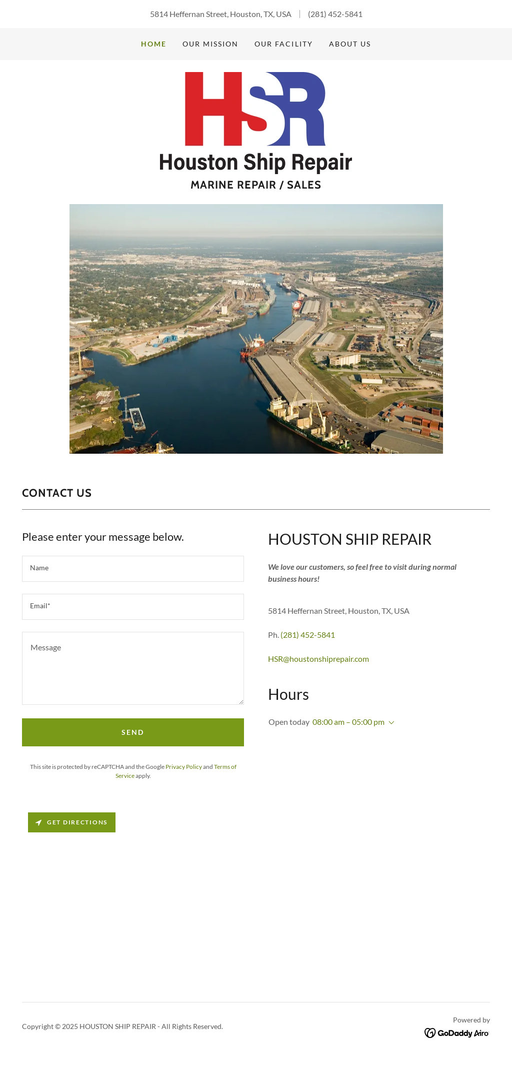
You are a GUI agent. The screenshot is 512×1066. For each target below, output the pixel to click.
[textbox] (133, 569)
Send (133, 732)
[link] (256, 122)
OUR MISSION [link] (210, 44)
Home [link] (153, 44)
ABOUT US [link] (350, 44)
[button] (390, 723)
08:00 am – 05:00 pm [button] (348, 721)
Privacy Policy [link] (184, 766)
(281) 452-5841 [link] (335, 14)
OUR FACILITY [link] (283, 44)
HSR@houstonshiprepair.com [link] (318, 658)
